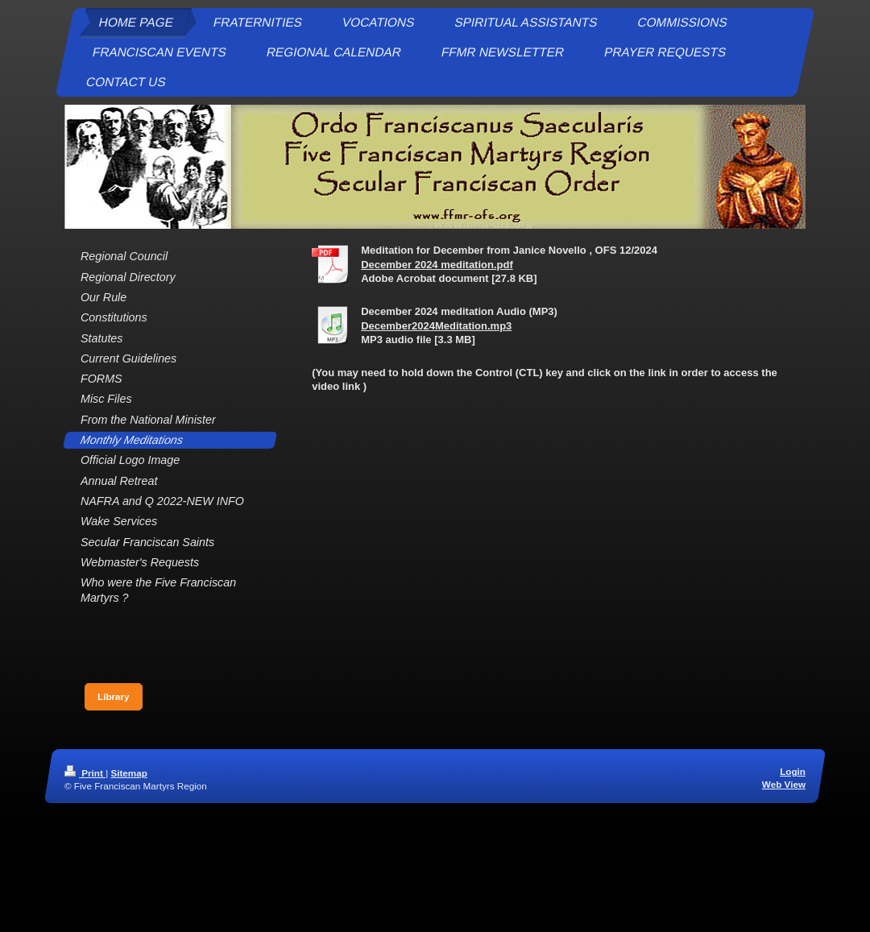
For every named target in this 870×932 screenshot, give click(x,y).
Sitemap (128, 773)
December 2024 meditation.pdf (437, 265)
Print (85, 773)
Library (113, 696)
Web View (784, 784)
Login (793, 771)
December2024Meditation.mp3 (436, 326)
